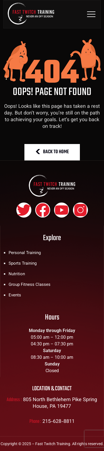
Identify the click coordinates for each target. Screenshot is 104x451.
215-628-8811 (58, 422)
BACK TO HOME (52, 152)
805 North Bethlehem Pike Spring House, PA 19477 (60, 403)
